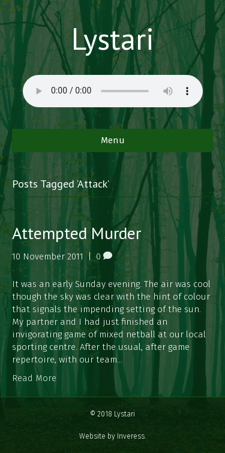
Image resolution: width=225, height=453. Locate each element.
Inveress (131, 436)
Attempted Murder (76, 233)
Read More (34, 378)
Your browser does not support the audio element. (113, 91)
